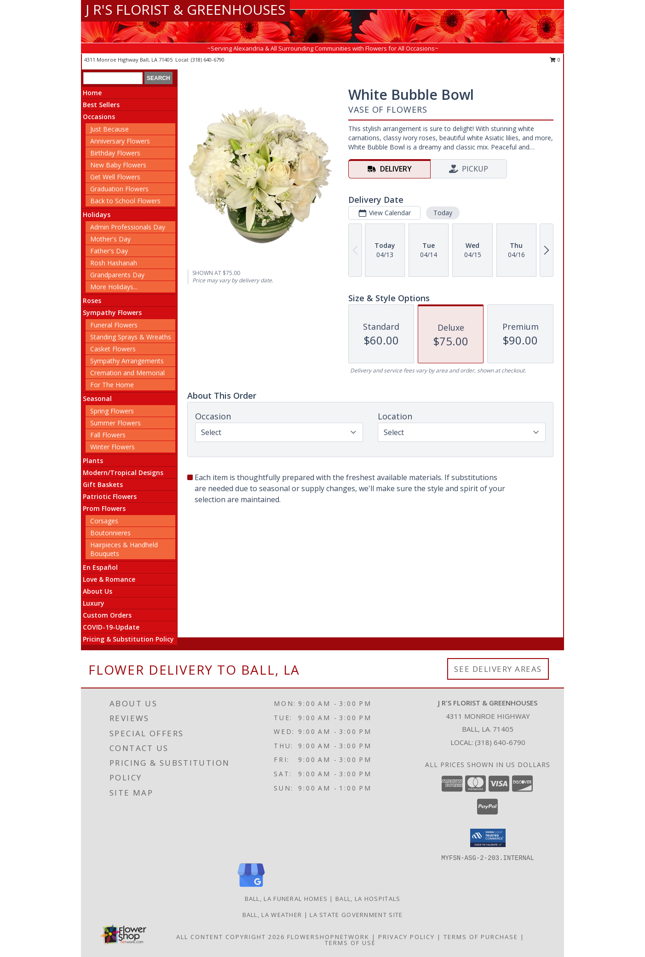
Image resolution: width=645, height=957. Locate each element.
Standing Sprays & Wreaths (130, 336)
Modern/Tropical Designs (123, 472)
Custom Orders (107, 615)
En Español (100, 567)
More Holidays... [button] (114, 286)
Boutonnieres (110, 532)
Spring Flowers (112, 411)
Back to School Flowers (125, 200)
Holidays (96, 214)
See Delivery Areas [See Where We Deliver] (498, 669)
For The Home (112, 384)
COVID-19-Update (111, 627)
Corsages (104, 520)
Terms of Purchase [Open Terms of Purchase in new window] (480, 937)
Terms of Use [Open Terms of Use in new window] (350, 943)
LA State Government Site (356, 915)
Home (92, 92)
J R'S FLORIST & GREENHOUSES (185, 9)
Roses (92, 300)
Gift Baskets (103, 484)
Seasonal (97, 398)
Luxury (93, 603)
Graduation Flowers (119, 188)
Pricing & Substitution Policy (128, 639)
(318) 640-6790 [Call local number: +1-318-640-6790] (208, 59)
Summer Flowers (115, 422)
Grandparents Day (117, 274)
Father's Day (109, 250)
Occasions (99, 116)
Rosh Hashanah (113, 262)
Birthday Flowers (115, 153)
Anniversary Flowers (120, 141)
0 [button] (555, 59)
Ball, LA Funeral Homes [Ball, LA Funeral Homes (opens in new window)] (286, 898)
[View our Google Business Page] (251, 887)
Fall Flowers (108, 434)
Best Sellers (101, 104)
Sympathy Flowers (112, 312)
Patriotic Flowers (110, 496)
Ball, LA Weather (272, 915)
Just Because (109, 129)
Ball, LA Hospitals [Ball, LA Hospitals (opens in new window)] (367, 898)
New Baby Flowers (118, 164)
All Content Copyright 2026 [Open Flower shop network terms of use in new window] (230, 937)
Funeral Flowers (114, 325)
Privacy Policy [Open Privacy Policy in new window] (406, 937)
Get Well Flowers (115, 176)
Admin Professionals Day (127, 227)
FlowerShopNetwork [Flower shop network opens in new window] (328, 937)
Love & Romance (109, 579)
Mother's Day (110, 239)
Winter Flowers (112, 446)
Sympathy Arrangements (127, 360)
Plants (93, 460)
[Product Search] (113, 78)
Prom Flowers (104, 508)
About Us (97, 591)
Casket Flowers (113, 348)
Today (442, 212)
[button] (488, 838)
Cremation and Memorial (127, 372)
